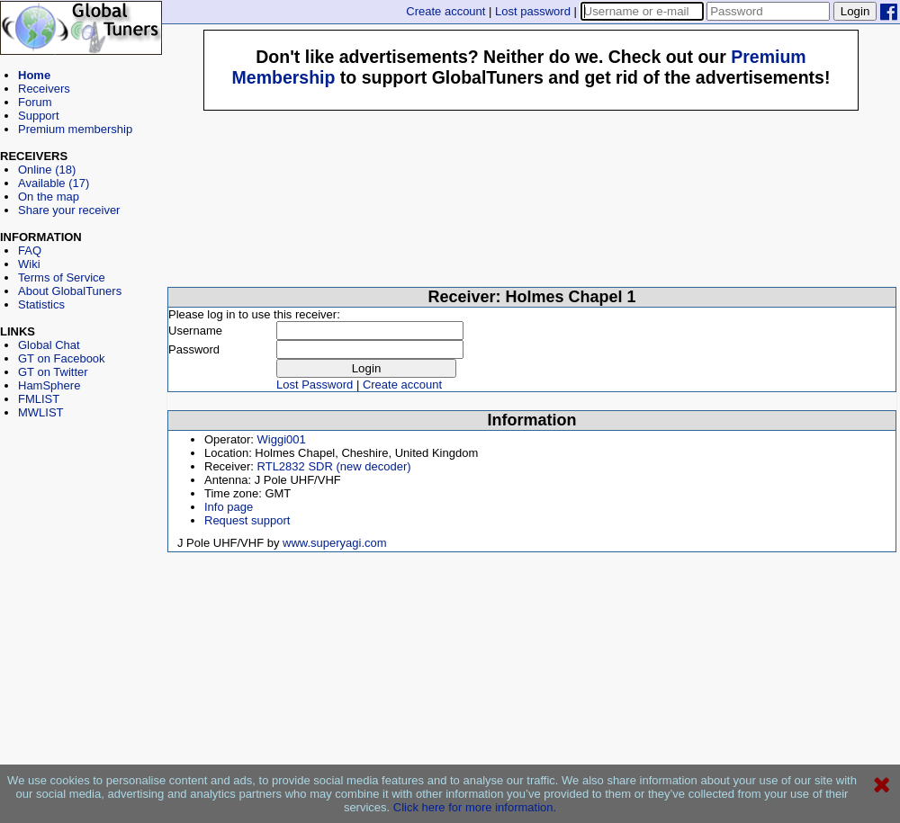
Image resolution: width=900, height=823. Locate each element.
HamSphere (49, 385)
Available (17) (53, 183)
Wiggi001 (281, 439)
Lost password (533, 11)
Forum (35, 102)
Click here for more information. (474, 807)
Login (855, 11)
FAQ (29, 250)
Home (34, 75)
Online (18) (47, 169)
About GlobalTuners (70, 291)
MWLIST (41, 412)
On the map (48, 196)
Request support (247, 520)
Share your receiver (69, 210)
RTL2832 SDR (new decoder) (334, 466)
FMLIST (38, 399)
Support (38, 115)
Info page (228, 507)
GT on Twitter (53, 372)
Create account (445, 11)
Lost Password (314, 384)
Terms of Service (61, 277)
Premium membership (75, 129)
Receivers (44, 88)
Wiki (29, 264)
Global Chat (49, 345)
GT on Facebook (61, 358)
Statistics (41, 304)
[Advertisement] (81, 500)
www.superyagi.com (335, 543)
